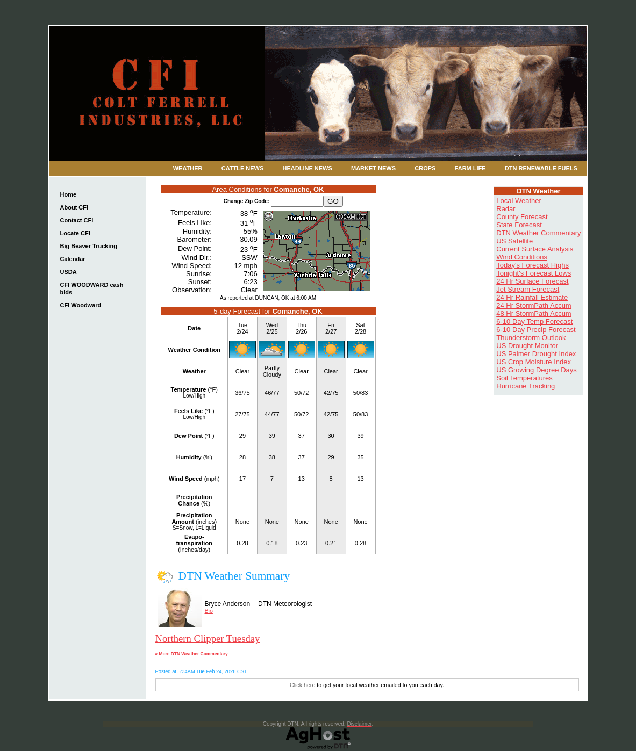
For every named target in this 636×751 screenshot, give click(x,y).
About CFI (74, 207)
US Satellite (514, 241)
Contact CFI (77, 220)
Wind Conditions (521, 257)
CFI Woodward (81, 305)
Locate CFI (75, 233)
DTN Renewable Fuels (541, 168)
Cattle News (242, 168)
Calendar (72, 259)
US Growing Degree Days (536, 370)
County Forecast (521, 217)
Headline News (307, 168)
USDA (68, 272)
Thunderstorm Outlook (531, 338)
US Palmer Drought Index (536, 354)
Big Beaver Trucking (88, 246)
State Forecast (519, 225)
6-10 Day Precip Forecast (535, 330)
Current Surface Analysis (534, 249)
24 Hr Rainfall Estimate (532, 297)
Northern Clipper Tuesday (207, 638)
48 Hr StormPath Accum (533, 313)
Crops (425, 168)
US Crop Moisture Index (533, 362)
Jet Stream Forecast (527, 289)
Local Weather (518, 201)
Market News (373, 168)
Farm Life (470, 168)
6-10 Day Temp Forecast (534, 321)
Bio (209, 611)
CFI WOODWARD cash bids (92, 288)
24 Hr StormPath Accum (533, 305)
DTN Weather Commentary (538, 233)
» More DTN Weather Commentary (191, 653)
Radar (505, 209)
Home (68, 194)
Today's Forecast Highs (532, 265)
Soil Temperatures (524, 378)
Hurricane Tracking (525, 386)
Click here (302, 685)
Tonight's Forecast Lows (533, 273)
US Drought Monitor (527, 346)
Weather (188, 168)
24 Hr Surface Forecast (532, 281)
